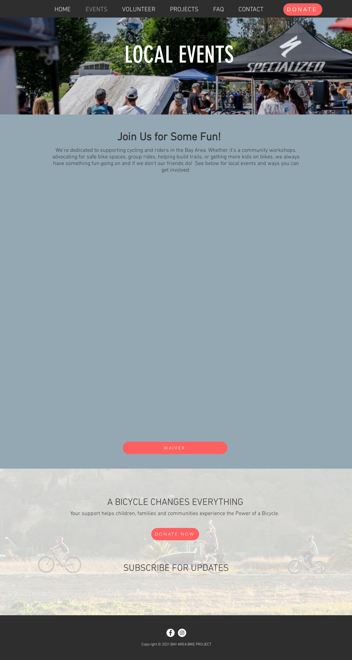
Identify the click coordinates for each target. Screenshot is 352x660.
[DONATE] (302, 9)
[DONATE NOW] (175, 534)
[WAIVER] (175, 448)
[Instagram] (182, 633)
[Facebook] (170, 633)
